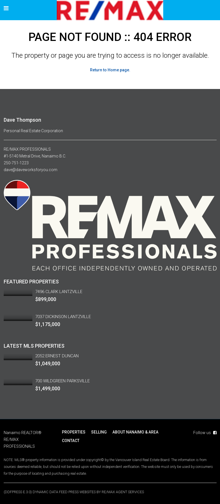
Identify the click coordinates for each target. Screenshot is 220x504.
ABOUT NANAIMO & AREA (135, 432)
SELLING (99, 432)
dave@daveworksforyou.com (30, 169)
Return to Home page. (110, 70)
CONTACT (70, 440)
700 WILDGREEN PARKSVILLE (62, 380)
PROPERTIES (73, 432)
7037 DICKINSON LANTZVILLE (63, 316)
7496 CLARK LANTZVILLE (58, 291)
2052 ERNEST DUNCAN (57, 355)
